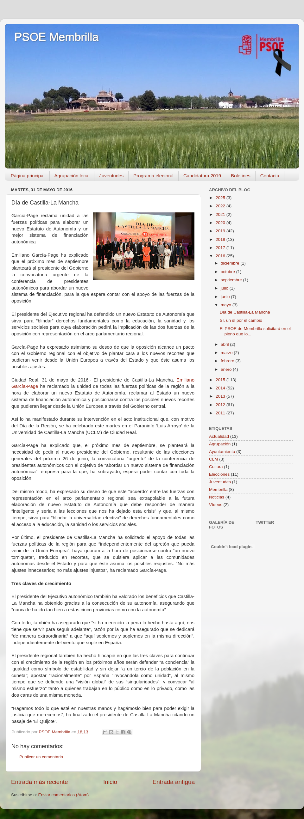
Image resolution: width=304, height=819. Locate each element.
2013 (221, 396)
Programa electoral (153, 175)
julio (225, 288)
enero (227, 369)
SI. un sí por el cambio (241, 320)
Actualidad (219, 436)
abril (225, 344)
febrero (228, 360)
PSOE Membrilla (56, 37)
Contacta (269, 175)
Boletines (240, 175)
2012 (221, 404)
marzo (227, 352)
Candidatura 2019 (202, 175)
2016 (221, 256)
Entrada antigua (174, 782)
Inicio (110, 782)
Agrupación (220, 444)
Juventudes (111, 175)
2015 (221, 379)
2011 (221, 413)
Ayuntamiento (222, 451)
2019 (221, 231)
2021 (221, 214)
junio (226, 296)
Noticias (216, 497)
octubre (228, 271)
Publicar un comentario (41, 757)
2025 (221, 197)
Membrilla (218, 489)
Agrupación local (72, 175)
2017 (221, 247)
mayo (226, 305)
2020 (221, 222)
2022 (221, 206)
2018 (221, 239)
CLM (213, 459)
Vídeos (215, 504)
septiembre (232, 280)
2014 (221, 388)
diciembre (230, 263)
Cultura (216, 466)
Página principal (28, 175)
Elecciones (219, 474)
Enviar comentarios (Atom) (63, 794)
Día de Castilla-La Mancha (245, 312)
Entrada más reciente (39, 782)
